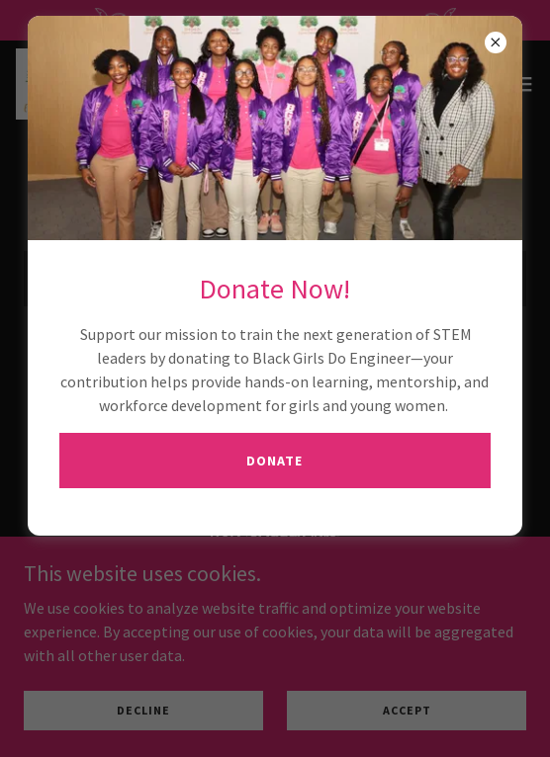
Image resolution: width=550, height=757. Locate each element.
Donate (274, 460)
